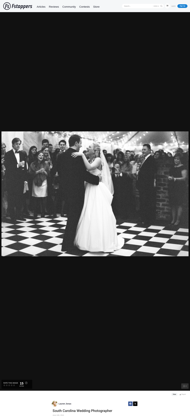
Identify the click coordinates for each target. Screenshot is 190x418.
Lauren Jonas (65, 404)
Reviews (54, 6)
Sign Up (182, 6)
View (174, 394)
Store (96, 6)
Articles (41, 6)
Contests (84, 6)
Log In (173, 6)
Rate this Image (10, 383)
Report (183, 394)
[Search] (137, 6)
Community (69, 6)
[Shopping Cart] (167, 6)
